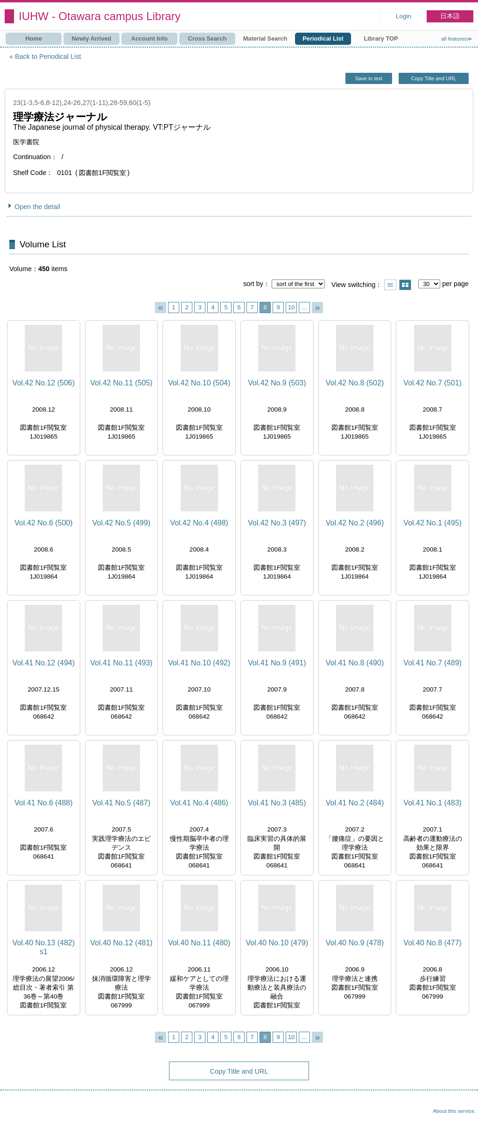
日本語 (450, 16)
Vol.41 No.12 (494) (44, 663)
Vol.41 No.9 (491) (277, 663)
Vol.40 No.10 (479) (277, 943)
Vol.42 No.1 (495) (432, 523)
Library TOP (381, 38)
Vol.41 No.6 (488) (43, 803)
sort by (253, 283)
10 (291, 307)
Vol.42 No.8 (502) (355, 383)
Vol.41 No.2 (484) (355, 803)
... (304, 307)
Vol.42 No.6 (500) (43, 523)
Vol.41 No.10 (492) (199, 663)
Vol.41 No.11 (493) (121, 663)
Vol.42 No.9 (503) (277, 383)
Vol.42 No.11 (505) (121, 383)
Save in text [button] (368, 78)
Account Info (149, 38)
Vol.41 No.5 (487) (121, 803)
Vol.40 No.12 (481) (121, 943)
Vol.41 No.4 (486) (199, 803)
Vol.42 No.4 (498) (199, 523)
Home (33, 38)
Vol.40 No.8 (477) (432, 943)
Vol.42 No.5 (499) (121, 523)
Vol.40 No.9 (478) (355, 943)
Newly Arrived (92, 38)
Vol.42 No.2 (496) (355, 523)
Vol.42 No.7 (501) (432, 383)
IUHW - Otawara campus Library (100, 16)
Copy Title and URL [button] (433, 78)
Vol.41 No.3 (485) (277, 803)
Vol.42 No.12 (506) (44, 383)
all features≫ (456, 39)
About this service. (454, 1111)
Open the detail (37, 206)
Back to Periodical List (48, 56)
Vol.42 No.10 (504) (199, 383)
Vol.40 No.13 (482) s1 (44, 947)
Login (403, 16)
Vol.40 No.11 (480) (199, 943)
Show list (390, 285)
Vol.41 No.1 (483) (432, 803)
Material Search (265, 38)
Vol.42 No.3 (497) (277, 523)
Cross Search (207, 38)
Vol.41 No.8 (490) (355, 663)
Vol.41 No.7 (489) (432, 663)
